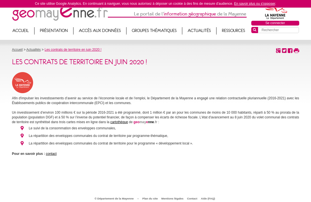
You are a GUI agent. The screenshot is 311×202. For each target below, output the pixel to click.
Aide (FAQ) (208, 198)
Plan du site (150, 198)
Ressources (233, 30)
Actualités (199, 30)
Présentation (54, 30)
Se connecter (275, 23)
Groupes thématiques (154, 30)
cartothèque (119, 122)
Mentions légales (172, 198)
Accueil (20, 30)
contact (51, 154)
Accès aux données (100, 30)
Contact (192, 198)
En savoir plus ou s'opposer (254, 4)
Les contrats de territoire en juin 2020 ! (73, 50)
